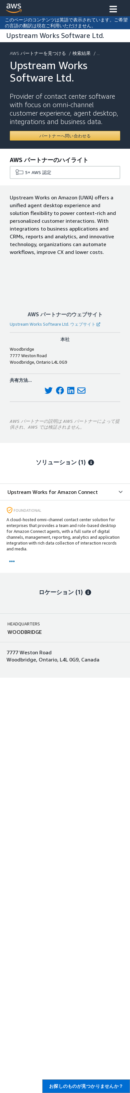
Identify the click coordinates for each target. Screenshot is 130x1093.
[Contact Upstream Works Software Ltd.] (65, 136)
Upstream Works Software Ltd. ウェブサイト (55, 324)
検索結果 (82, 53)
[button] (113, 10)
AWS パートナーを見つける (38, 53)
